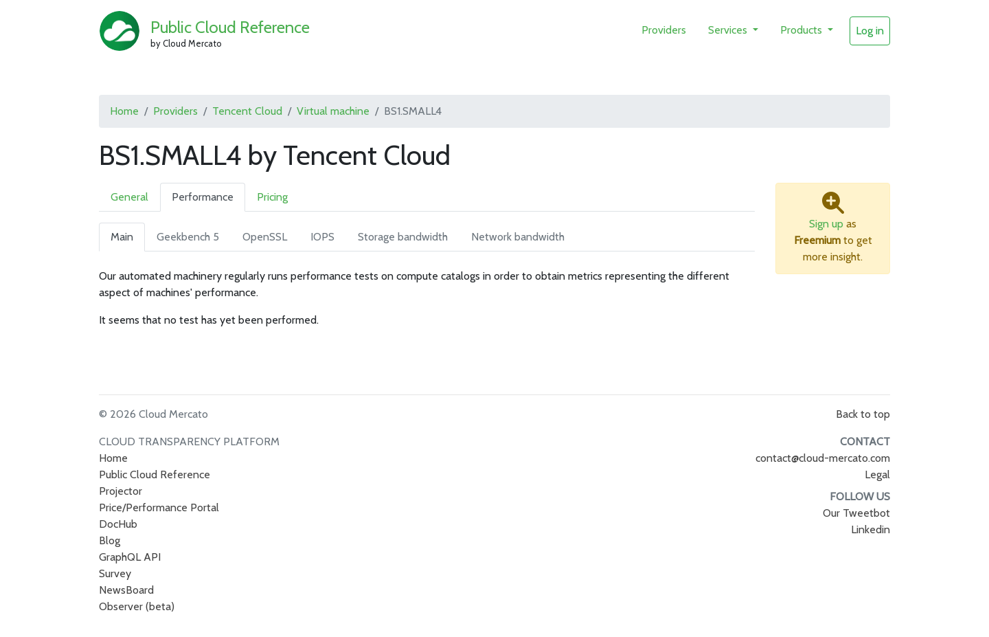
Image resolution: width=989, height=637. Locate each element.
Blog (109, 540)
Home (124, 111)
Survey (115, 573)
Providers (663, 29)
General (129, 196)
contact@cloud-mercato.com (822, 458)
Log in (870, 30)
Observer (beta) (136, 606)
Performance (203, 196)
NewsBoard (126, 589)
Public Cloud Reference (230, 27)
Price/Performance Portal (159, 507)
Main (122, 236)
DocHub (118, 523)
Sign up (826, 223)
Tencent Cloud (247, 111)
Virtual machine (333, 111)
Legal (877, 474)
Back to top (863, 414)
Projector (120, 491)
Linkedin (870, 529)
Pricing (272, 196)
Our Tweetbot (856, 512)
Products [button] (802, 29)
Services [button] (729, 29)
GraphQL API (130, 556)
